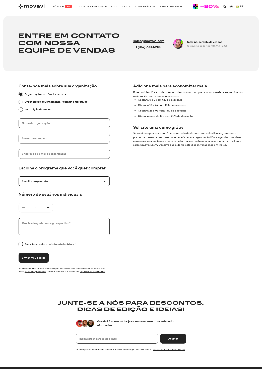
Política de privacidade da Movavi (169, 349)
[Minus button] (23, 207)
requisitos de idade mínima (92, 271)
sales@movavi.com (148, 40)
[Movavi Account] (231, 6)
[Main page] (31, 6)
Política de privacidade (35, 271)
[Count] (36, 207)
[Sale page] (206, 6)
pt (239, 6)
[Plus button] (48, 207)
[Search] (224, 6)
